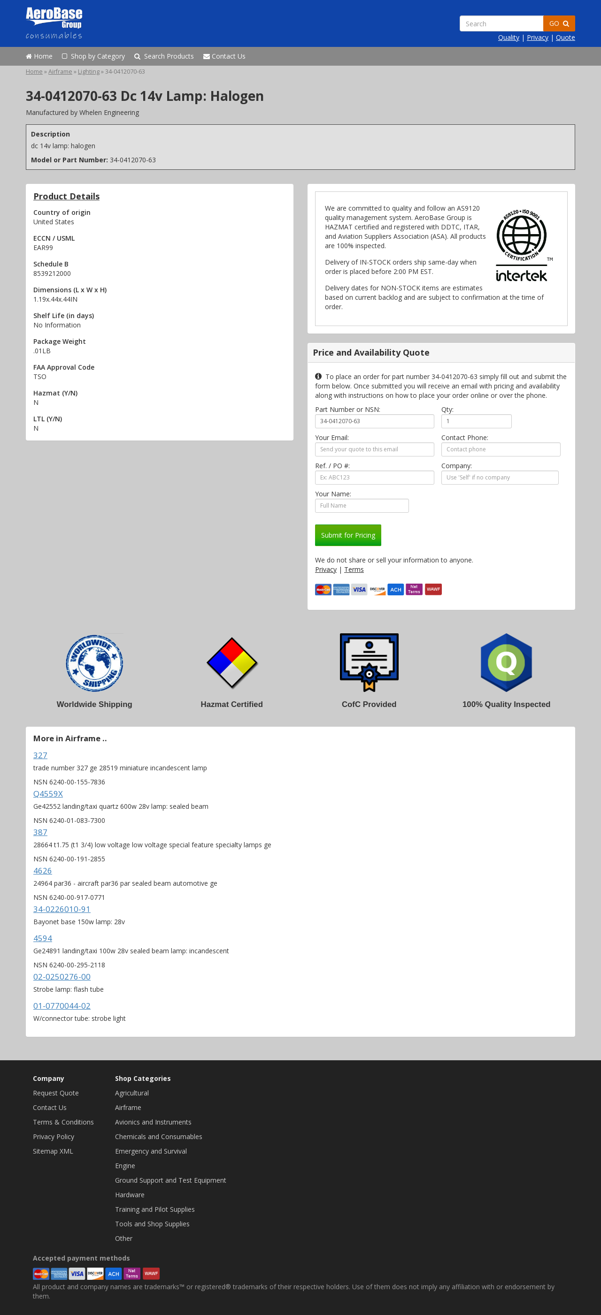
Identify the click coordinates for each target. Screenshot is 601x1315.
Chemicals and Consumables (158, 1136)
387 (40, 832)
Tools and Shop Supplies (152, 1223)
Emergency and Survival (151, 1151)
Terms (354, 569)
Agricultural (132, 1092)
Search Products (164, 56)
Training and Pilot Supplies (155, 1209)
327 (40, 755)
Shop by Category (93, 56)
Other (123, 1238)
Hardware (130, 1194)
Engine (125, 1165)
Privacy (537, 37)
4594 (42, 938)
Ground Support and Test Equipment (170, 1180)
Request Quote (56, 1092)
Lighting (89, 72)
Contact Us (224, 56)
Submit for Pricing (348, 535)
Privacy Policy (53, 1136)
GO (559, 23)
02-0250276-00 (62, 976)
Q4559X (48, 793)
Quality (508, 37)
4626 (42, 870)
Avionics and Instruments (153, 1121)
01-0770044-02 (62, 1005)
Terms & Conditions (63, 1121)
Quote (565, 37)
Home (39, 56)
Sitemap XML (53, 1151)
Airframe (60, 72)
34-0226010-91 (62, 909)
